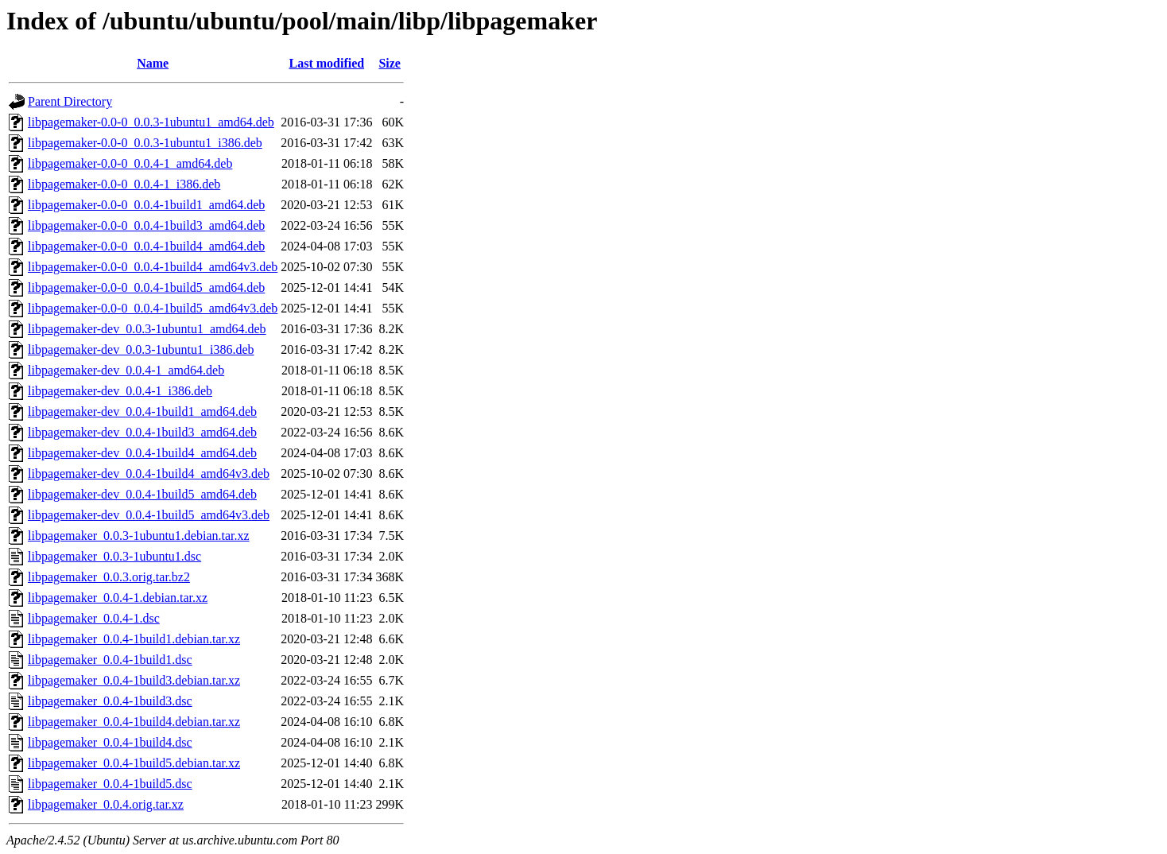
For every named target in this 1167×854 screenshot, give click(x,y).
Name (153, 63)
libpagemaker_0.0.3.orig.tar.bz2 (109, 577)
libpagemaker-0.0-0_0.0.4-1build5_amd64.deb (146, 287)
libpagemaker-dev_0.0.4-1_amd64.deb (126, 370)
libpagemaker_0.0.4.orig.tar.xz (106, 804)
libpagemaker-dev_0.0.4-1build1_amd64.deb (142, 411)
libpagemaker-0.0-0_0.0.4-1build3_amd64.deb (146, 225)
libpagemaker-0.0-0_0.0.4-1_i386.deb (124, 184)
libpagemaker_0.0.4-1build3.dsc (110, 701)
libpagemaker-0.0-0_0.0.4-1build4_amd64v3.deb (152, 267)
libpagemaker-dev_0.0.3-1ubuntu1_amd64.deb (147, 329)
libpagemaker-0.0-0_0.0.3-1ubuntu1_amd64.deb (151, 122)
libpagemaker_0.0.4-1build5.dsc (110, 783)
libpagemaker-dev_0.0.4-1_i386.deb (120, 391)
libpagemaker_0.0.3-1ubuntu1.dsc (114, 556)
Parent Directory (70, 101)
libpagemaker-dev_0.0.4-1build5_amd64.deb (142, 494)
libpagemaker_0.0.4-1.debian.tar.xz (117, 597)
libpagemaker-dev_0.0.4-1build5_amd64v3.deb (148, 515)
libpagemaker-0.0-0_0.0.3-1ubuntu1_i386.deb (145, 142)
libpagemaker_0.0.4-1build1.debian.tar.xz (134, 639)
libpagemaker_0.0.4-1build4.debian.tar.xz (134, 721)
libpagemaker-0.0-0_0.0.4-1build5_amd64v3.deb (152, 308)
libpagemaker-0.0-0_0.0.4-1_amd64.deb (130, 163)
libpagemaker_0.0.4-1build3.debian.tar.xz (134, 680)
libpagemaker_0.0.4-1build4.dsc (110, 742)
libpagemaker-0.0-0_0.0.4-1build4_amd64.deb (146, 246)
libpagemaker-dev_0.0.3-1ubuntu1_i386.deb (141, 349)
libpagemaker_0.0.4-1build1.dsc (110, 659)
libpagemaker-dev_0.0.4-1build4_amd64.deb (142, 453)
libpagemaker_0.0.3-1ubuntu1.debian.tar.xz (139, 535)
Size (389, 63)
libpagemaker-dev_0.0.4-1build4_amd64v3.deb (148, 473)
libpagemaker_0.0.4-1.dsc (94, 618)
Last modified (327, 63)
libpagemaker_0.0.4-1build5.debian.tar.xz (134, 763)
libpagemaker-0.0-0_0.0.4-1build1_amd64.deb (146, 205)
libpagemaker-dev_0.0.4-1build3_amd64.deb (142, 432)
